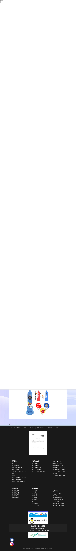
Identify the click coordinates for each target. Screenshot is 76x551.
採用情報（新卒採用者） (59, 503)
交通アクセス (56, 491)
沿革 (33, 501)
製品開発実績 (15, 497)
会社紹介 (34, 493)
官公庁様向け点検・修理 (59, 475)
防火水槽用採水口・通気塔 (19, 477)
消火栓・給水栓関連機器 (18, 481)
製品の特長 (36, 461)
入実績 (35, 499)
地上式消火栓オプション (38, 467)
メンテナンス (57, 461)
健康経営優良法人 (41, 427)
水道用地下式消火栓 (17, 467)
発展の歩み (35, 503)
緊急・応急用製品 (16, 479)
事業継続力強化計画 (53, 427)
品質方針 (34, 495)
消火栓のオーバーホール (59, 467)
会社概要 (34, 497)
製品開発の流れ (16, 493)
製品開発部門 (15, 491)
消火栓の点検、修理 (58, 465)
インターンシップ (57, 501)
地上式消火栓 (15, 465)
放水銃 (14, 475)
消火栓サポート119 (57, 463)
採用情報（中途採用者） (59, 505)
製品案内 (15, 461)
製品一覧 (14, 463)
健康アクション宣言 (29, 427)
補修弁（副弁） (16, 469)
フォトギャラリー (36, 505)
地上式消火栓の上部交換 (59, 469)
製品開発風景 (15, 495)
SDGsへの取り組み (57, 493)
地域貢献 (55, 495)
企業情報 (35, 488)
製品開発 (15, 488)
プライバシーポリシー (16, 427)
